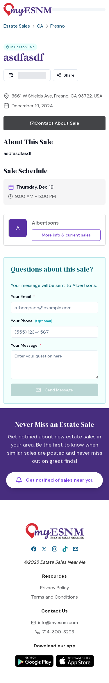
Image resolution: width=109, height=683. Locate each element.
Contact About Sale (54, 123)
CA (40, 26)
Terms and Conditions (54, 597)
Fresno (57, 26)
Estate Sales (16, 26)
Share (65, 75)
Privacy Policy (54, 588)
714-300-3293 (58, 632)
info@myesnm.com (58, 622)
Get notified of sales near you (54, 480)
